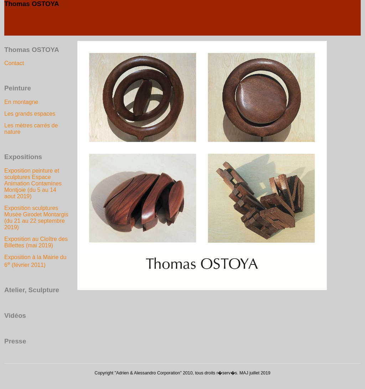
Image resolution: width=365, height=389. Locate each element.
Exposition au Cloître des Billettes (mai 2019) (36, 242)
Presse (15, 341)
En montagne (21, 102)
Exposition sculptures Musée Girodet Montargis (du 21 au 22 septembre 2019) (36, 217)
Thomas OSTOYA (31, 3)
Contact (14, 63)
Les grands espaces (29, 114)
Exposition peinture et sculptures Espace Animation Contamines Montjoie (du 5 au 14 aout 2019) (33, 183)
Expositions (23, 157)
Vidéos (15, 315)
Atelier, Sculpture (31, 290)
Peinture (17, 88)
